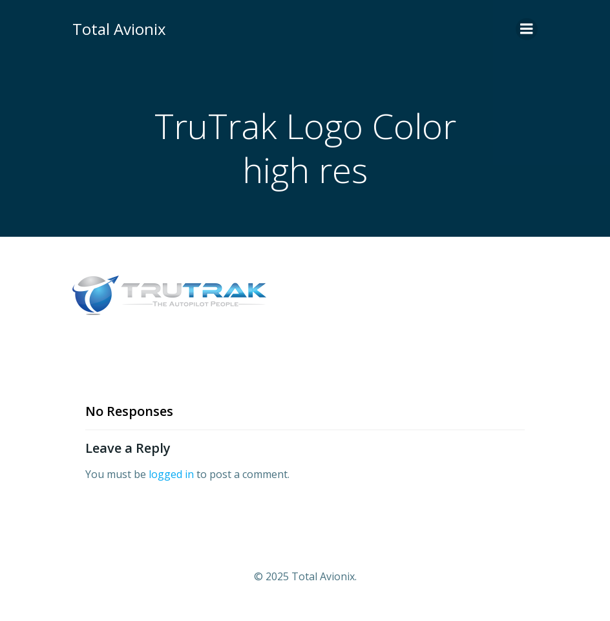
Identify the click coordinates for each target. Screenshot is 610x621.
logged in (171, 474)
